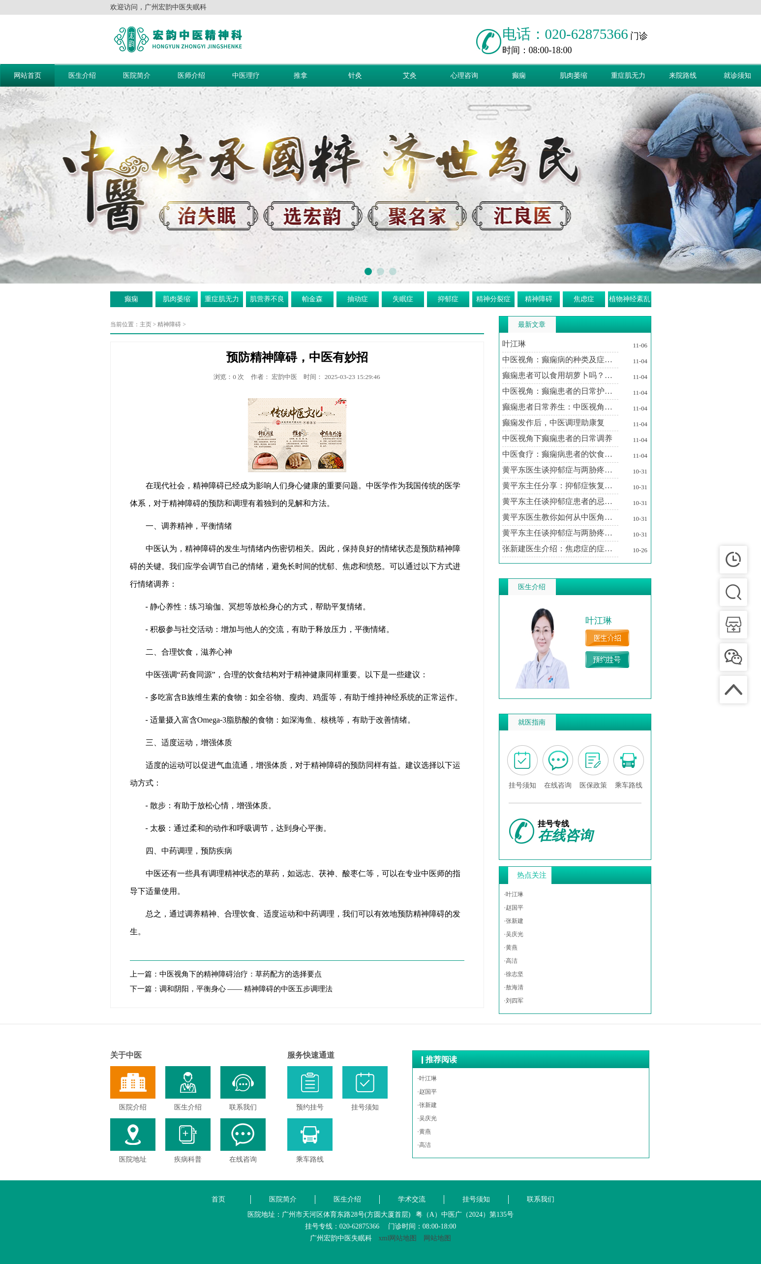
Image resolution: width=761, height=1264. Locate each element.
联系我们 (540, 1199)
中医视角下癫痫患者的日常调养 (557, 438)
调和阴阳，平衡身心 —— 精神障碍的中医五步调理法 (246, 989)
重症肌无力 (628, 75)
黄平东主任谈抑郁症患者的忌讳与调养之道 (560, 501)
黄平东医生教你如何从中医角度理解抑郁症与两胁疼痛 (560, 517)
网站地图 (437, 1238)
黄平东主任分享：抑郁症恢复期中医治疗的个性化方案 (560, 485)
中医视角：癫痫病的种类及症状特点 (560, 359)
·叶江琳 (513, 894)
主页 (146, 324)
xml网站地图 (398, 1238)
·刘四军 (513, 1000)
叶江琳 (514, 344)
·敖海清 (513, 987)
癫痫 (519, 75)
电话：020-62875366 (565, 34)
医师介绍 (191, 75)
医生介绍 (82, 75)
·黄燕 (510, 947)
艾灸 (410, 75)
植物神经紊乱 (629, 299)
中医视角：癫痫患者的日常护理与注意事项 (560, 391)
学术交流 (412, 1199)
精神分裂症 (493, 299)
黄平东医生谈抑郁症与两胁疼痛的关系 (560, 470)
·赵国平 (513, 907)
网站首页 (27, 75)
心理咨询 (464, 75)
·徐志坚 (513, 974)
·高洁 (510, 960)
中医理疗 (246, 75)
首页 (218, 1199)
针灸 (355, 75)
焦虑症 (584, 299)
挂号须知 (476, 1199)
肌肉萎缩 (573, 75)
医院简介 (137, 75)
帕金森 (312, 299)
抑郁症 (448, 299)
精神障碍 (538, 299)
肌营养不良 (267, 299)
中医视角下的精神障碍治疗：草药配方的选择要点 (240, 974)
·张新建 (513, 920)
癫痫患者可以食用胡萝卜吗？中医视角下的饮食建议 (560, 375)
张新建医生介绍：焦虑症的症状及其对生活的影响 (560, 548)
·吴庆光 (513, 934)
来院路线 (683, 75)
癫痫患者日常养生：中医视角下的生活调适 (560, 407)
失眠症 (403, 299)
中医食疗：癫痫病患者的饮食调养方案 (560, 454)
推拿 (300, 75)
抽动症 (357, 299)
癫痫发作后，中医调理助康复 (553, 422)
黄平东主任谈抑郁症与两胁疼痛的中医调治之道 (560, 533)
